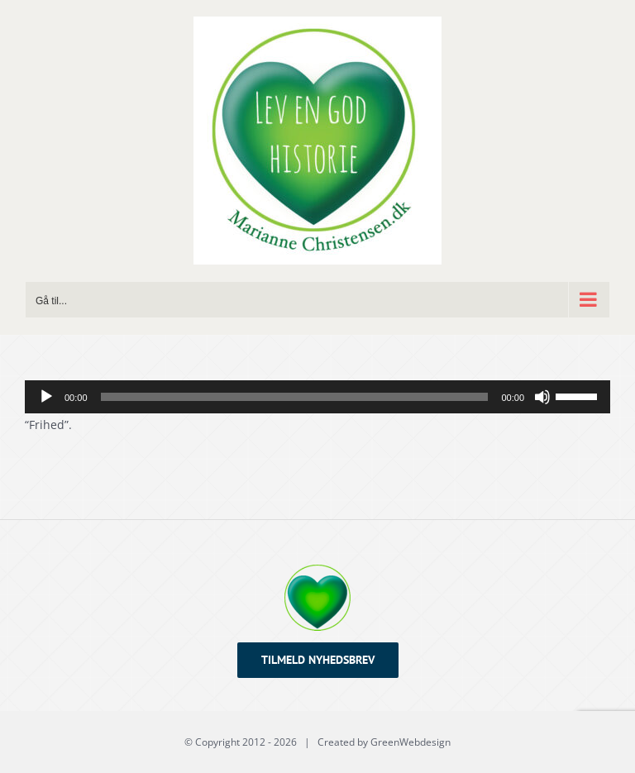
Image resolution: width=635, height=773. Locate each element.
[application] (317, 396)
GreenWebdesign (410, 742)
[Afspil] (46, 397)
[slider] (295, 397)
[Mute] (542, 397)
